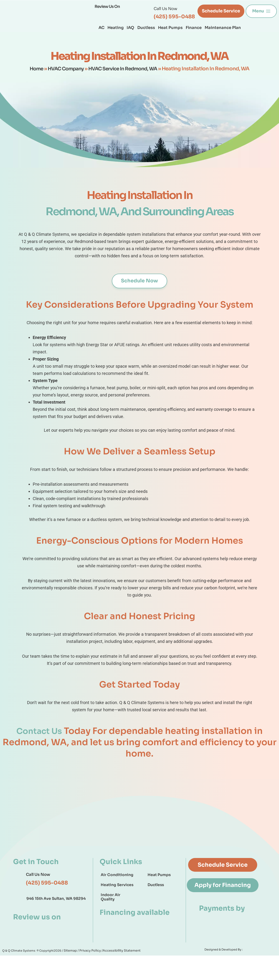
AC (101, 27)
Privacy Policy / (88, 954)
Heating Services (117, 885)
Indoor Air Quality (110, 897)
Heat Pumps (170, 27)
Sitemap (70, 954)
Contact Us (39, 731)
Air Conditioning (117, 875)
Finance (194, 27)
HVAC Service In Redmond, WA (124, 69)
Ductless (146, 27)
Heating (115, 27)
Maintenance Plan (223, 27)
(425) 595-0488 (174, 16)
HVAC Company (64, 69)
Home (33, 69)
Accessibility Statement (116, 954)
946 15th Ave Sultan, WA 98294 (56, 899)
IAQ (130, 27)
